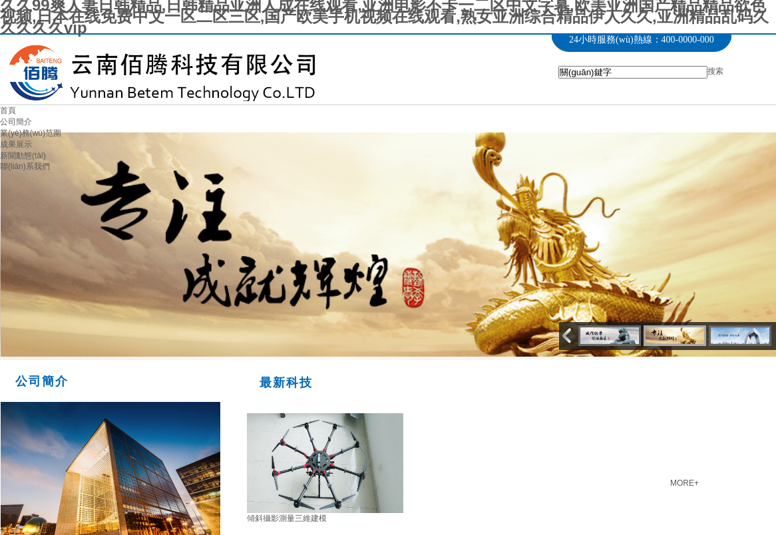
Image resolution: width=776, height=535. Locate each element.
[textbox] (632, 72)
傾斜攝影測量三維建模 (287, 518)
